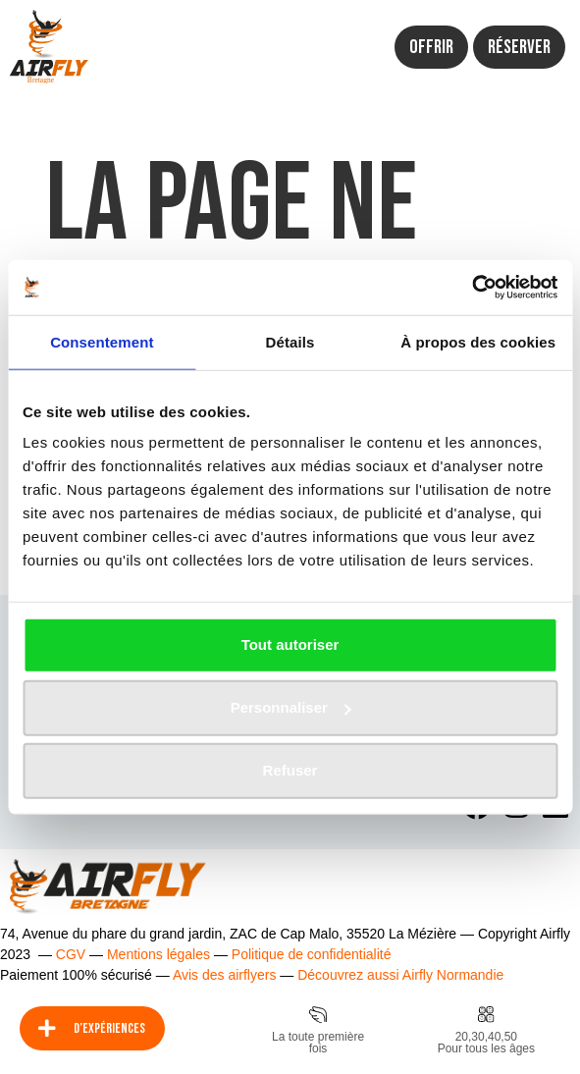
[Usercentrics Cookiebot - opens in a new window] (471, 287)
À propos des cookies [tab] (477, 341)
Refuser (290, 770)
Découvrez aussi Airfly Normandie (400, 975)
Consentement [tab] (101, 341)
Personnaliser (291, 707)
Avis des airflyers (225, 975)
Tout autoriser (290, 644)
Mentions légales (158, 954)
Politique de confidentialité (312, 954)
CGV (70, 954)
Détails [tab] (290, 341)
